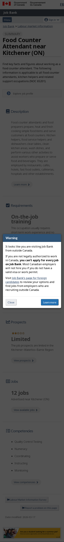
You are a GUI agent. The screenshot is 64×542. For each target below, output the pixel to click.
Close (11, 302)
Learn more (49, 302)
